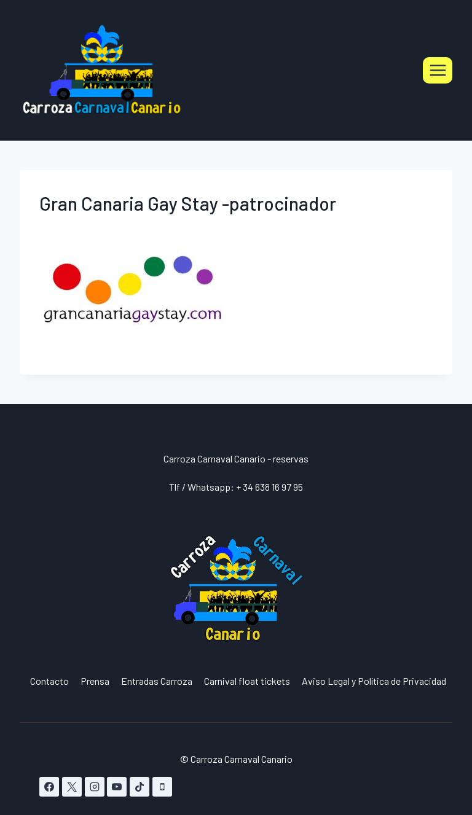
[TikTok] (139, 787)
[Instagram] (94, 787)
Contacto (49, 681)
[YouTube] (117, 787)
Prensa (95, 681)
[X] (72, 787)
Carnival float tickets (247, 681)
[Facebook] (49, 787)
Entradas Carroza (156, 681)
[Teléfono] (162, 787)
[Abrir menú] (437, 70)
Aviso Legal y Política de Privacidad (374, 681)
